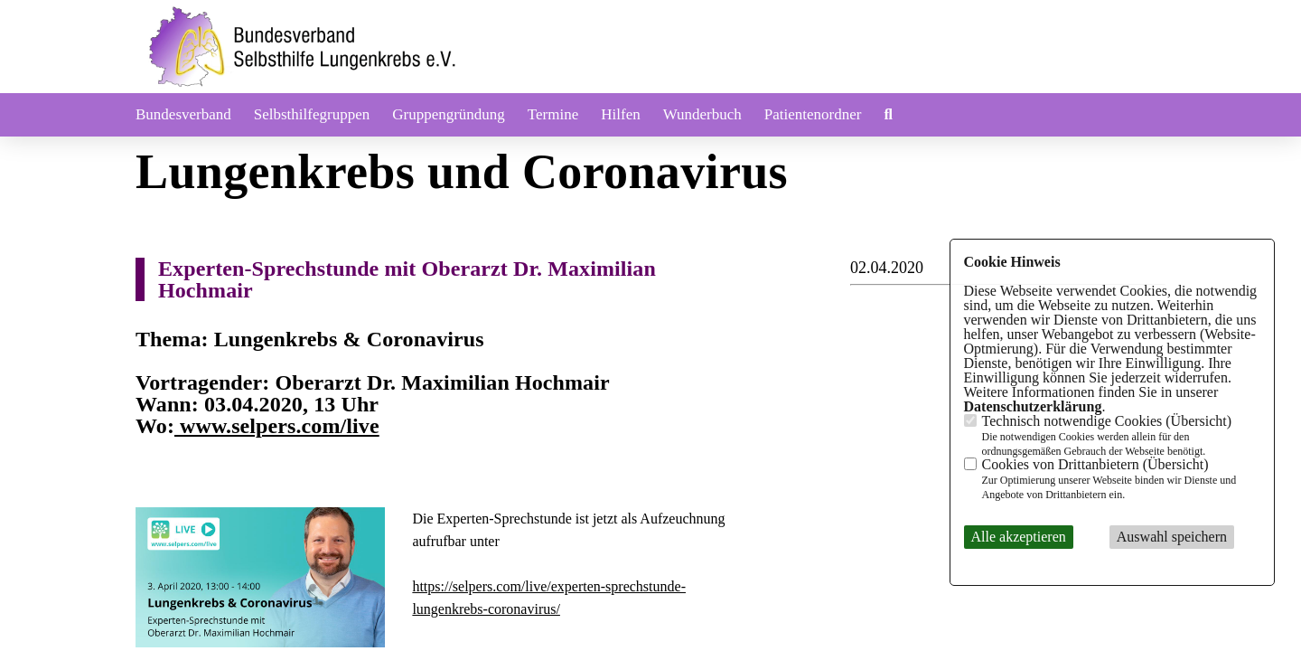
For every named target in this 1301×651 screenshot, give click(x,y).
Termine (553, 114)
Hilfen (620, 114)
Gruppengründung (448, 114)
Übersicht (1199, 421)
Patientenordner (813, 114)
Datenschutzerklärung (1033, 406)
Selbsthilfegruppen (312, 114)
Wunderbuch (702, 114)
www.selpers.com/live (276, 426)
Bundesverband (183, 114)
